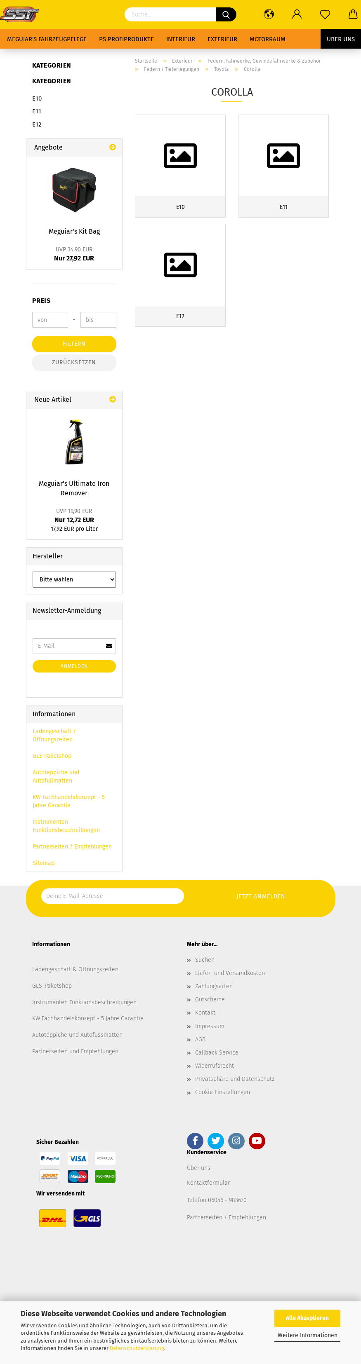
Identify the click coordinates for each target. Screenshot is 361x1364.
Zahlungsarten (214, 986)
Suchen (205, 959)
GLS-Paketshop (52, 985)
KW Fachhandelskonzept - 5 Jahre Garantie (69, 801)
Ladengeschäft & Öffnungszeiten (75, 969)
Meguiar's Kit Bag (74, 231)
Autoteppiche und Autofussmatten (77, 1034)
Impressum (209, 1026)
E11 (36, 111)
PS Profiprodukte (126, 39)
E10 (37, 98)
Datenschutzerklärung (137, 1348)
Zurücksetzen (74, 362)
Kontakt (205, 1012)
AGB (200, 1039)
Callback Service (216, 1052)
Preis (41, 301)
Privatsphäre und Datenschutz (234, 1079)
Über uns (341, 39)
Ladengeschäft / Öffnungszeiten (54, 735)
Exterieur (222, 39)
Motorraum (267, 39)
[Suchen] (226, 14)
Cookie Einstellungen (222, 1092)
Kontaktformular (208, 1182)
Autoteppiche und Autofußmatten (56, 776)
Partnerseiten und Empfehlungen (75, 1051)
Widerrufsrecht (214, 1065)
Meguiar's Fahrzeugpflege (47, 39)
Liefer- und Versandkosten (230, 973)
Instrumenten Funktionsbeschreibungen (66, 826)
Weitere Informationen (307, 1335)
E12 (36, 124)
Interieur (180, 39)
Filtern (74, 343)
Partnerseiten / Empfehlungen (72, 846)
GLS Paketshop (52, 755)
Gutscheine (210, 999)
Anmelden (74, 666)
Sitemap (43, 863)
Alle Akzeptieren (307, 1318)
